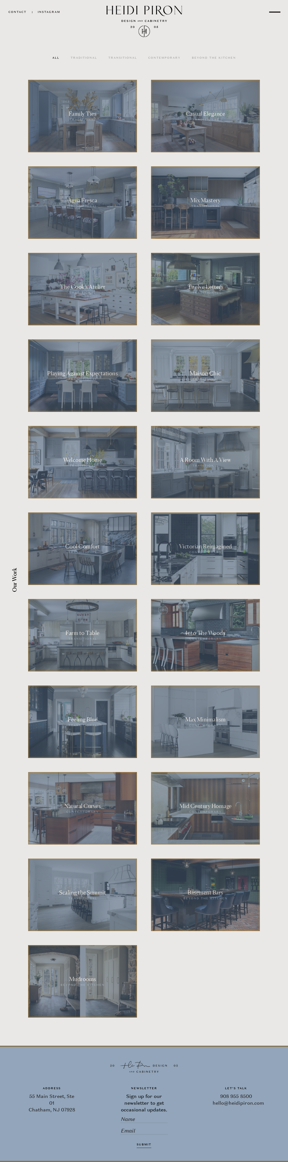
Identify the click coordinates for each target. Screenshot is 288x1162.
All (55, 58)
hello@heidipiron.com (238, 1103)
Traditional (84, 58)
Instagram (49, 12)
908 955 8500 (236, 1096)
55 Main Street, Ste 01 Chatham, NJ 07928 (52, 1103)
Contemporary (164, 58)
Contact (17, 12)
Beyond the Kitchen (214, 58)
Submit (144, 1144)
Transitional (122, 58)
